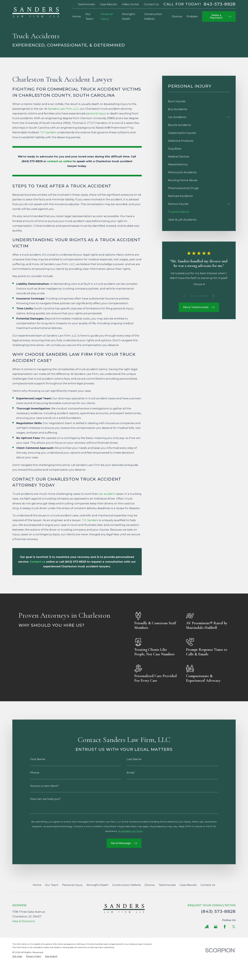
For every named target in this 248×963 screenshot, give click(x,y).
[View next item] (213, 296)
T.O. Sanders (48, 132)
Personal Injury (72, 884)
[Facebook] (224, 926)
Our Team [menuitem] (89, 16)
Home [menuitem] (76, 16)
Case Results (108, 4)
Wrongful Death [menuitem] (128, 16)
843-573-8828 (220, 4)
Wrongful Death (97, 884)
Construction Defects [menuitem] (153, 16)
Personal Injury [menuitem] (107, 16)
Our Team (52, 884)
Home (37, 884)
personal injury (96, 113)
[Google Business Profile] (215, 926)
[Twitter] (234, 926)
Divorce (150, 884)
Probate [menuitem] (192, 16)
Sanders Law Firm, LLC (63, 108)
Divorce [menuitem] (177, 16)
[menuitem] (199, 101)
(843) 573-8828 (218, 911)
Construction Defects (126, 884)
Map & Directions (23, 921)
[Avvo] (206, 926)
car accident (107, 493)
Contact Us (151, 4)
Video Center (130, 4)
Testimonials (86, 4)
